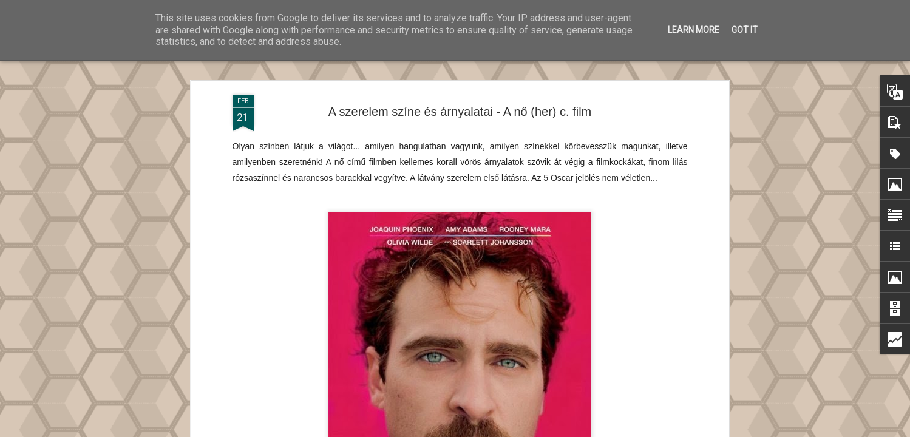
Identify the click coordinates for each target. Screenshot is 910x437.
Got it (745, 30)
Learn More (693, 30)
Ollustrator (477, 430)
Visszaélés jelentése (599, 430)
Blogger (549, 430)
